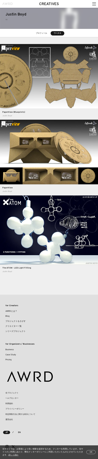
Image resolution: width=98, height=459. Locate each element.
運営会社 (9, 419)
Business (9, 349)
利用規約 (9, 403)
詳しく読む (13, 455)
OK (91, 452)
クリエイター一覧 (13, 326)
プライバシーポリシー (14, 409)
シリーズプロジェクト (15, 331)
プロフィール (41, 33)
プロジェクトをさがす (15, 321)
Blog (7, 316)
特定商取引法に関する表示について (20, 414)
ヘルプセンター (11, 398)
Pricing (8, 360)
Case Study (10, 355)
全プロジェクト (11, 393)
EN (19, 432)
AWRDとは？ (11, 311)
